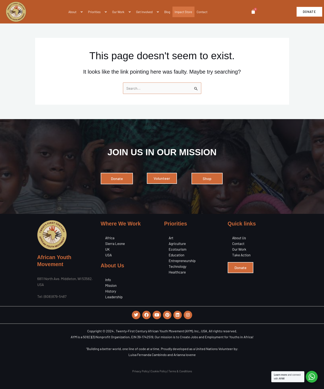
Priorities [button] (98, 12)
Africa (109, 238)
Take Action (241, 255)
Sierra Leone (115, 243)
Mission (111, 285)
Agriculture (177, 243)
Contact (202, 12)
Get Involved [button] (148, 12)
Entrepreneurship (182, 260)
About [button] (76, 12)
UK (107, 249)
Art (171, 238)
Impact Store (183, 12)
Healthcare (177, 272)
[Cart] (253, 11)
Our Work (239, 249)
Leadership (114, 297)
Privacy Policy (140, 371)
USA (108, 255)
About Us (239, 238)
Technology (177, 266)
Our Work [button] (122, 12)
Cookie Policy (159, 371)
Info (108, 280)
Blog (167, 12)
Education (176, 255)
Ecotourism (177, 249)
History (110, 291)
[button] (78, 12)
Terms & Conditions (180, 371)
